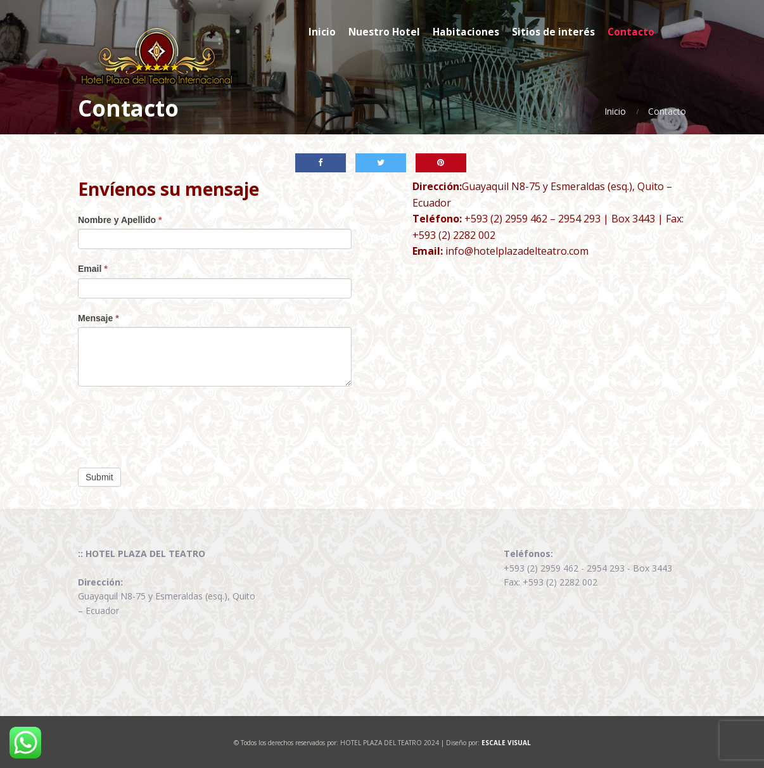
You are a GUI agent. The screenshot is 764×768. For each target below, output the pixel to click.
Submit (99, 477)
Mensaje (98, 318)
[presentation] (174, 424)
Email (93, 269)
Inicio (615, 111)
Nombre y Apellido (120, 220)
